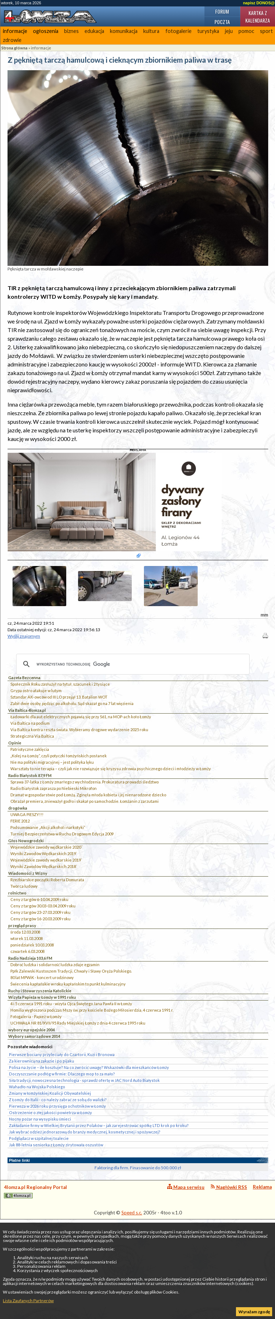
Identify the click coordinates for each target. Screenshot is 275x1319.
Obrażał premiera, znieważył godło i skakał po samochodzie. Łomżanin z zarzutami (84, 867)
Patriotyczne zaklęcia (29, 815)
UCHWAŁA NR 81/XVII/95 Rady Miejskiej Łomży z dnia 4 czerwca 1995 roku (77, 1089)
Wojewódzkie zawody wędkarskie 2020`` (46, 913)
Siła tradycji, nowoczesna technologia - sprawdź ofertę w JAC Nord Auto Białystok (84, 1146)
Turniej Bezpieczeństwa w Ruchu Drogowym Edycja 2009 (62, 899)
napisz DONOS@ (259, 3)
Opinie (14, 808)
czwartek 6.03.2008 (27, 1017)
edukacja (94, 31)
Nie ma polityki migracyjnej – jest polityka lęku (52, 828)
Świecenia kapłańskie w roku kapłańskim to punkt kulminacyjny (68, 1049)
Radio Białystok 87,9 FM (30, 841)
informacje (15, 31)
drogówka (17, 874)
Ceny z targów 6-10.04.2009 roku (39, 965)
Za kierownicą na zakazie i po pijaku (41, 1126)
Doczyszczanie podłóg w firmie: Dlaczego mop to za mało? (62, 1139)
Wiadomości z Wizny (27, 939)
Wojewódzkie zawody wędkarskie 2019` (46, 926)
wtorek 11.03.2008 (26, 1004)
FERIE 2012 (20, 886)
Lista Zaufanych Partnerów (28, 1300)
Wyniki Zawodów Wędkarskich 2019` (43, 919)
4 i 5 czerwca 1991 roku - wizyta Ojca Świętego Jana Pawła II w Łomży (71, 1069)
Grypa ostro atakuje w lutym (36, 756)
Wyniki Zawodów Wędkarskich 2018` (43, 932)
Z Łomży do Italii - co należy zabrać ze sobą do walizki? (58, 1165)
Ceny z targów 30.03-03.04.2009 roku (43, 971)
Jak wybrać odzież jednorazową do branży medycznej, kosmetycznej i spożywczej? (84, 1197)
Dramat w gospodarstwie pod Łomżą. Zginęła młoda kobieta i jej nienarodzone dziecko (88, 860)
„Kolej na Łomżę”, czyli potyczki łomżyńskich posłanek (58, 821)
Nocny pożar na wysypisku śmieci (40, 1185)
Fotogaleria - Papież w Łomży (36, 1082)
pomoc (246, 31)
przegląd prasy (22, 991)
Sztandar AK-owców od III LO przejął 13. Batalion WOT (58, 763)
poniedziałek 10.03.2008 (32, 1010)
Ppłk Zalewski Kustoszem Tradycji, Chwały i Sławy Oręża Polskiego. (71, 1037)
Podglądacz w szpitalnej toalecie (39, 1204)
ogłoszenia (45, 31)
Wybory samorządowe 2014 (34, 1102)
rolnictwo (17, 958)
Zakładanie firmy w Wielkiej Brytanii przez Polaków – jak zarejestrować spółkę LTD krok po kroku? (99, 1191)
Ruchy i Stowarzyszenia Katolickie (39, 1056)
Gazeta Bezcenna (24, 743)
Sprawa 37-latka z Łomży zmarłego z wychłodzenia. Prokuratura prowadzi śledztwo (84, 847)
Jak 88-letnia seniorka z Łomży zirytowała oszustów (56, 1210)
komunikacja (124, 31)
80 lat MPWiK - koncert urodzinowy (42, 1043)
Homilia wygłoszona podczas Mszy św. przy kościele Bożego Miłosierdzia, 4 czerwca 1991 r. (91, 1076)
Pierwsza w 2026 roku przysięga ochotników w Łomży (57, 1172)
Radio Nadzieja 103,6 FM (30, 1024)
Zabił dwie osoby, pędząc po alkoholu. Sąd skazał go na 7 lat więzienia (72, 769)
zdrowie (12, 40)
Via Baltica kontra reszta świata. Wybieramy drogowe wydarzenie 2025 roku (79, 795)
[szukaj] (132, 730)
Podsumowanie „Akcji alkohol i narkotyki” (47, 893)
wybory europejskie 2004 (31, 1095)
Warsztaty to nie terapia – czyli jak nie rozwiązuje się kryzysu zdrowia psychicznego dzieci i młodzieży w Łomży (110, 834)
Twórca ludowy (24, 952)
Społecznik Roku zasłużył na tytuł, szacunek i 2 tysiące (60, 750)
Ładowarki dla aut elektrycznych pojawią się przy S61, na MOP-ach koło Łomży (80, 782)
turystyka (208, 31)
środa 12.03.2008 (25, 998)
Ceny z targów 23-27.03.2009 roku (40, 978)
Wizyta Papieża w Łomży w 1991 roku (42, 1063)
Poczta (222, 21)
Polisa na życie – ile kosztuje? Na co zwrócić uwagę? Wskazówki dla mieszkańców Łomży (89, 1133)
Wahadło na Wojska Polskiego (37, 1152)
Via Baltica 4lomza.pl (27, 776)
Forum (222, 11)
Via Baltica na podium (30, 789)
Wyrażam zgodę (254, 1311)
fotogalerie (178, 31)
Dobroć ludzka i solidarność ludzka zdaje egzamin (55, 1030)
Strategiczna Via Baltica (32, 802)
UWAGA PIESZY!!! (26, 880)
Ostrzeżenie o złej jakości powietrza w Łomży (50, 1178)
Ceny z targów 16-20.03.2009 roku (40, 984)
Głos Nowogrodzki (26, 906)
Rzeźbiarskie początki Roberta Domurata (47, 945)
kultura (151, 31)
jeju (229, 31)
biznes (71, 31)
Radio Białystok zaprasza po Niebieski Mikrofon (53, 854)
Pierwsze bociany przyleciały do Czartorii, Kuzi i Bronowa (62, 1120)
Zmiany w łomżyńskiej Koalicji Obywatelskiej (50, 1159)
